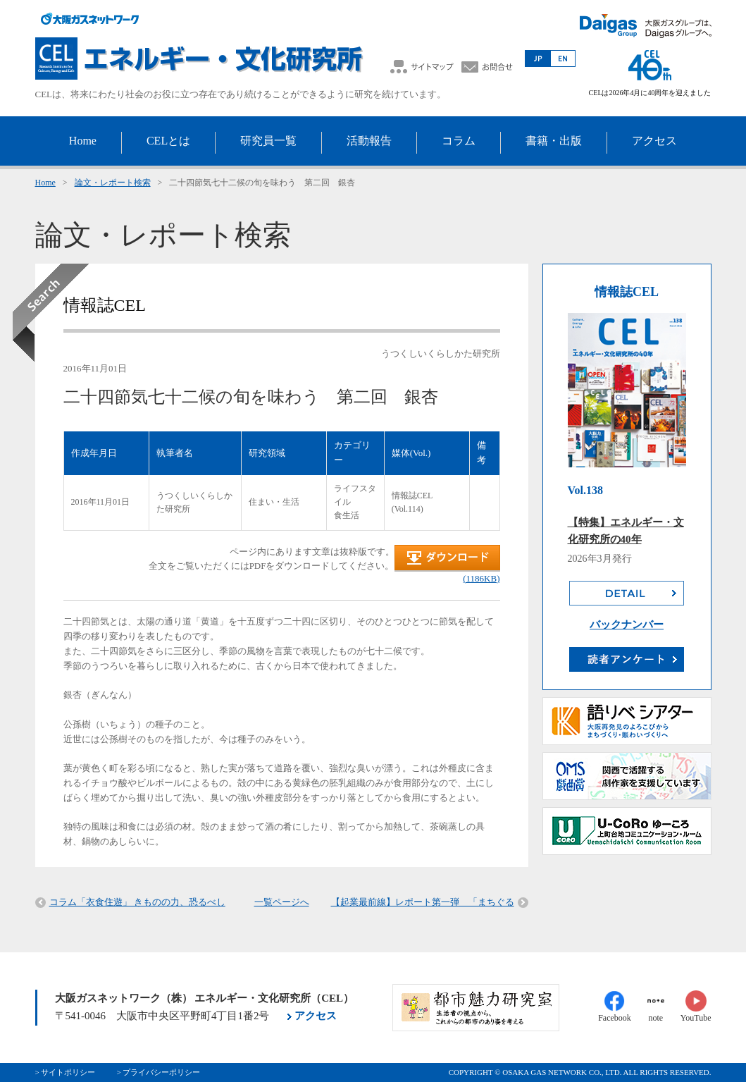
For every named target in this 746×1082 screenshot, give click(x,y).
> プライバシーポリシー (158, 1072)
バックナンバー (627, 624)
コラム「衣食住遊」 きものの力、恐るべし (137, 902)
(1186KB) (481, 578)
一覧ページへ (281, 902)
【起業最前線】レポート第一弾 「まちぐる (422, 902)
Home (45, 182)
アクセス (315, 1015)
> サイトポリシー (65, 1072)
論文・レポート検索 (113, 182)
